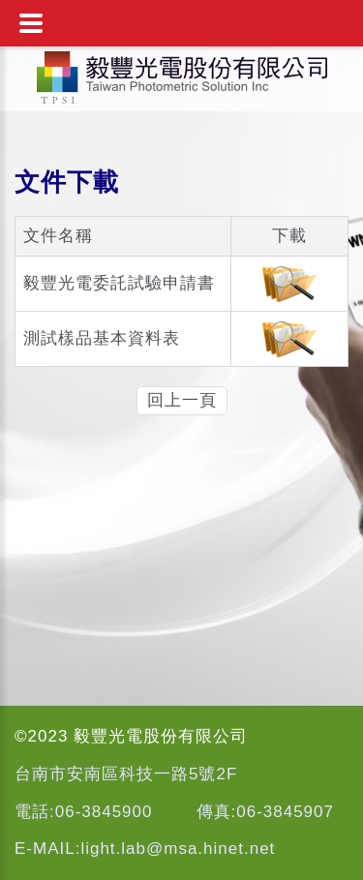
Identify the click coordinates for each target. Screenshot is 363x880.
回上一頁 (182, 400)
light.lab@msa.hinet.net (177, 848)
